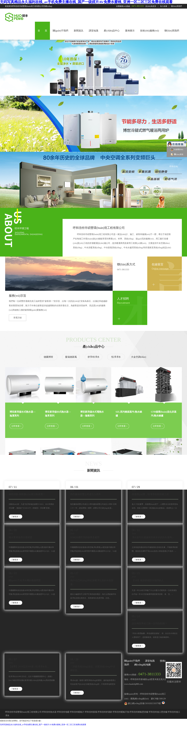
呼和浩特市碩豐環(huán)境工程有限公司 (99, 227)
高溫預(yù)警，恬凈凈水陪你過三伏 (150, 494)
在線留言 (157, 264)
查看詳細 (17, 318)
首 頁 (42, 30)
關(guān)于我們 (60, 30)
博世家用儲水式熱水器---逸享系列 (58, 414)
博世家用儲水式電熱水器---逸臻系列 (92, 414)
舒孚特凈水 (93, 357)
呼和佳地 (173, 166)
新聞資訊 (78, 30)
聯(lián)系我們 (176, 6)
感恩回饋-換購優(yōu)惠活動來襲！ (27, 494)
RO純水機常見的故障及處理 (84, 537)
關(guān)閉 (185, 142)
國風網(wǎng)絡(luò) (139, 699)
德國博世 (48, 357)
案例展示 (130, 30)
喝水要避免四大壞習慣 (20, 537)
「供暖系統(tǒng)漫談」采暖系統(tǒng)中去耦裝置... (92, 668)
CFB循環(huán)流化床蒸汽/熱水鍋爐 (163, 414)
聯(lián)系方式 (126, 264)
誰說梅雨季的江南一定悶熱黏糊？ (149, 623)
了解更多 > (15, 517)
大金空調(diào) (138, 357)
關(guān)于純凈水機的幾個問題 (25, 580)
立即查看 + (16, 426)
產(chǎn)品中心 (112, 30)
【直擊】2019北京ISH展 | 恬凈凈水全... (29, 666)
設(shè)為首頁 (150, 6)
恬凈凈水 (116, 357)
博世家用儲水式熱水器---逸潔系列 (22, 414)
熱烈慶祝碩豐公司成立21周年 (85, 494)
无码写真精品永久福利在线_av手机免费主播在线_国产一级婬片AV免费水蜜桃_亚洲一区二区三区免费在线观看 (86, 2)
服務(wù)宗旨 (17, 295)
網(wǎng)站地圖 (142, 664)
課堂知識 (93, 30)
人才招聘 (123, 298)
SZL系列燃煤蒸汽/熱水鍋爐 (129, 414)
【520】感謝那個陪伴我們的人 (148, 580)
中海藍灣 (173, 138)
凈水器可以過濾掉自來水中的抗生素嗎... (153, 537)
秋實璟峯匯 (172, 181)
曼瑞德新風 (71, 357)
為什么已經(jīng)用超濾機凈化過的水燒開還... (91, 582)
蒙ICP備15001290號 (160, 699)
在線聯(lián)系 (176, 151)
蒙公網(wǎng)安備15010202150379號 (144, 703)
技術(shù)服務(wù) (149, 30)
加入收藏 (163, 6)
